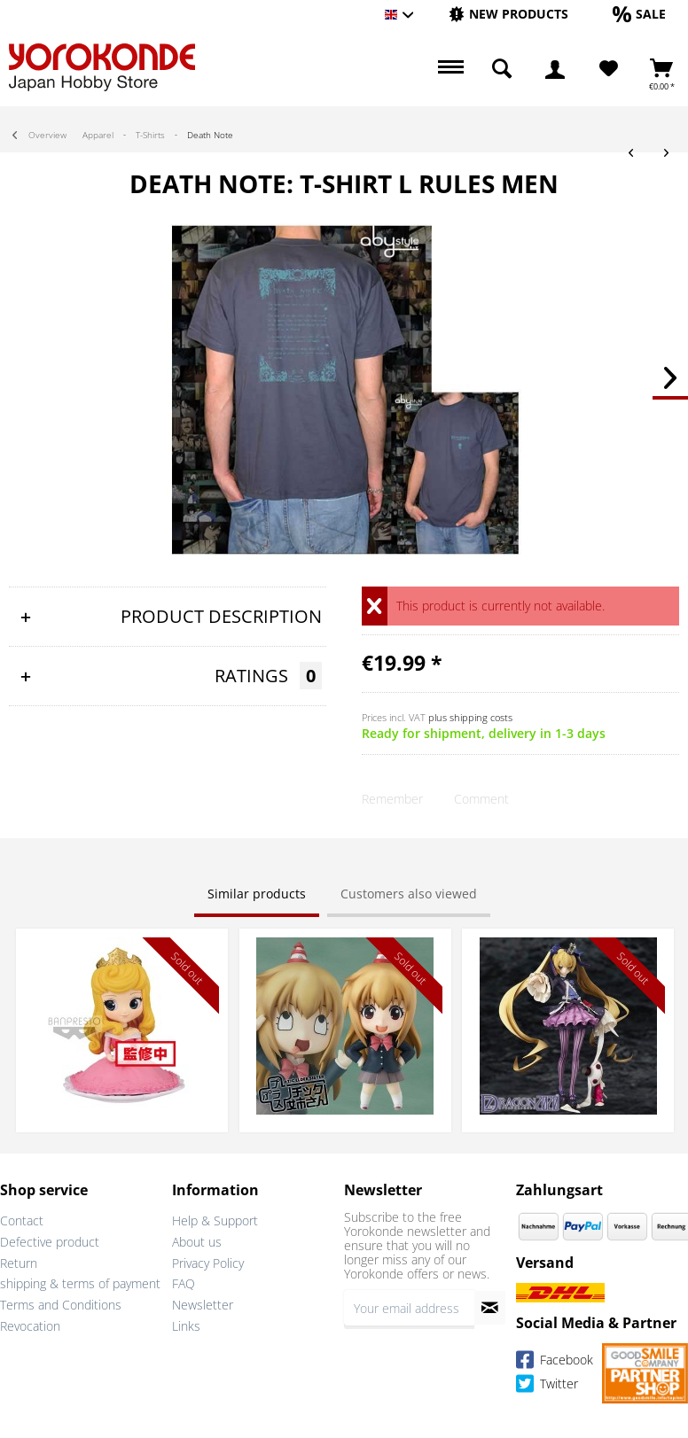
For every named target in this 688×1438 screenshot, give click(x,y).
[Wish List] (609, 69)
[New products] (508, 14)
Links (186, 1326)
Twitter (547, 1386)
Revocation (30, 1326)
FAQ (183, 1283)
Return (18, 1263)
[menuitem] (508, 15)
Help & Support (215, 1220)
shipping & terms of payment (80, 1283)
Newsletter (202, 1304)
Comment (481, 798)
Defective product (49, 1241)
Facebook (554, 1362)
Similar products (256, 893)
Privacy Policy (208, 1263)
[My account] (555, 69)
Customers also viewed (408, 893)
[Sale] (639, 14)
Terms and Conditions (60, 1304)
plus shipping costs (470, 717)
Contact (21, 1220)
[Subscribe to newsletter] (489, 1307)
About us (197, 1241)
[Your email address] (409, 1307)
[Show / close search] (501, 69)
